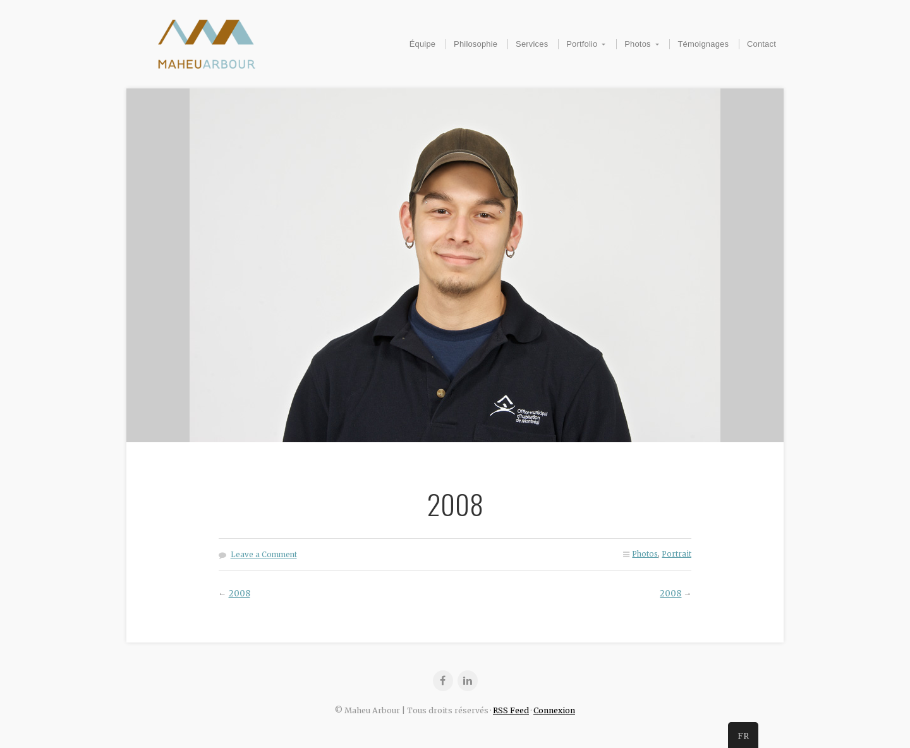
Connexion (554, 710)
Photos (637, 44)
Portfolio (581, 44)
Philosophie (475, 44)
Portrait (676, 554)
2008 (239, 593)
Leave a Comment (264, 554)
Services (532, 44)
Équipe (423, 44)
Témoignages (703, 44)
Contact (761, 44)
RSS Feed (511, 710)
